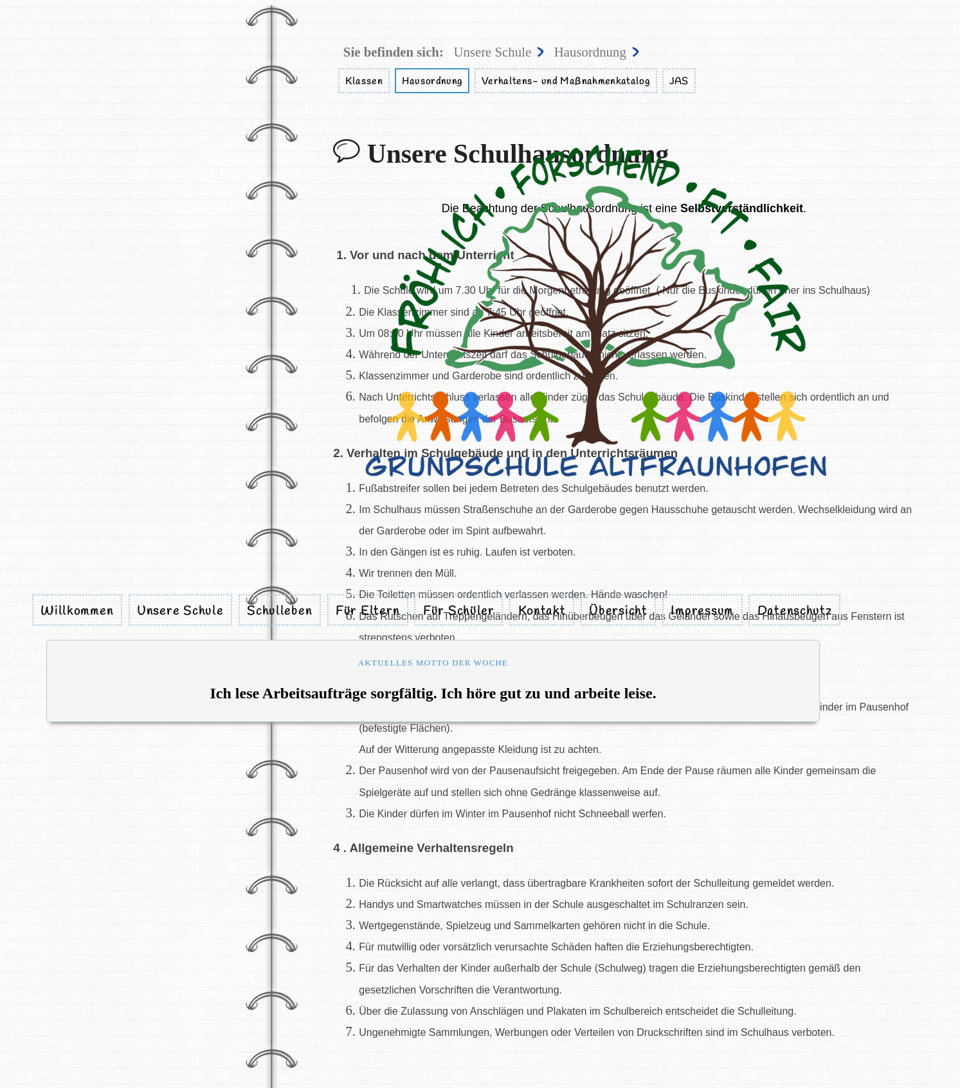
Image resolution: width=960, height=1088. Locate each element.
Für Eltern (367, 611)
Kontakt (542, 611)
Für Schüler (458, 611)
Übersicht (618, 611)
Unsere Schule (180, 611)
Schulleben (279, 611)
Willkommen (77, 611)
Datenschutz (794, 611)
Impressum (702, 611)
